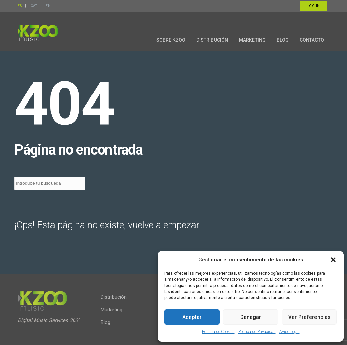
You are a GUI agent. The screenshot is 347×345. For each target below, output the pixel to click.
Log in (313, 6)
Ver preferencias (309, 317)
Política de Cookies (218, 331)
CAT (33, 6)
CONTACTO (312, 40)
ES (20, 6)
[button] (333, 259)
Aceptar (192, 317)
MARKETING (252, 40)
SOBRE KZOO (170, 40)
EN (48, 6)
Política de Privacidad (257, 331)
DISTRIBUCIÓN (212, 40)
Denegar (250, 317)
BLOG (283, 40)
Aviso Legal (289, 331)
